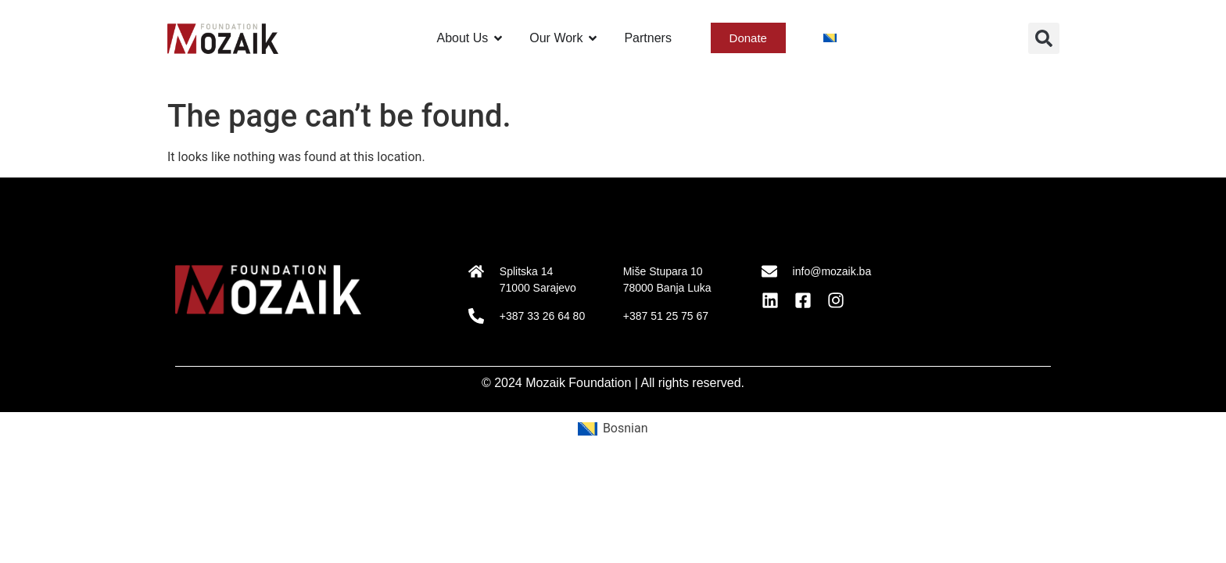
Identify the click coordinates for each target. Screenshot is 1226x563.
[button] (1043, 38)
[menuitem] (830, 37)
